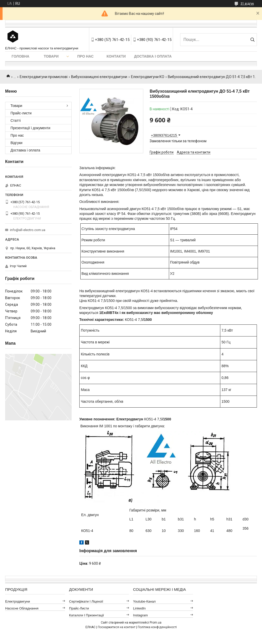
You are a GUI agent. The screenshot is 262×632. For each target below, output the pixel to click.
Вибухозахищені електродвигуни (99, 77)
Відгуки (16, 143)
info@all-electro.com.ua (27, 230)
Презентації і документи (30, 128)
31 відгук (247, 3)
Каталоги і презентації (86, 615)
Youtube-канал (144, 601)
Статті (15, 120)
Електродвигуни (17, 601)
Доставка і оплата (153, 56)
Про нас (85, 56)
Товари (51, 56)
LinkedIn (139, 608)
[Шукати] (252, 39)
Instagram (140, 615)
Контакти (116, 56)
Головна (20, 56)
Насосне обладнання (21, 608)
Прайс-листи (20, 113)
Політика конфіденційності (157, 627)
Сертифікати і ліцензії (86, 601)
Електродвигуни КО (147, 77)
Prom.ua (155, 622)
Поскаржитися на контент (116, 627)
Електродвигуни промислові (44, 77)
